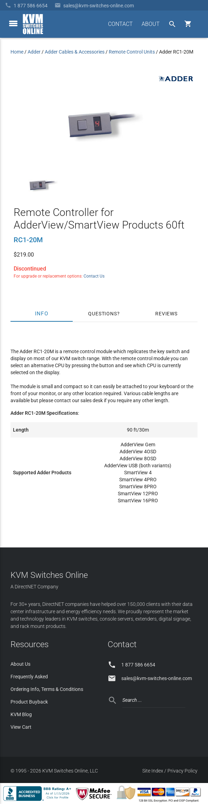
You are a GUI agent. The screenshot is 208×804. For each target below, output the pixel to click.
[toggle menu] (13, 23)
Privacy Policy (182, 771)
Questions (102, 313)
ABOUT (151, 24)
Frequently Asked (29, 676)
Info (42, 313)
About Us (20, 664)
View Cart (20, 727)
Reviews (166, 313)
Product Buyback (29, 702)
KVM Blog (21, 714)
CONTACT (120, 24)
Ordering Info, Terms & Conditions (46, 689)
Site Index (152, 771)
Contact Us (94, 276)
